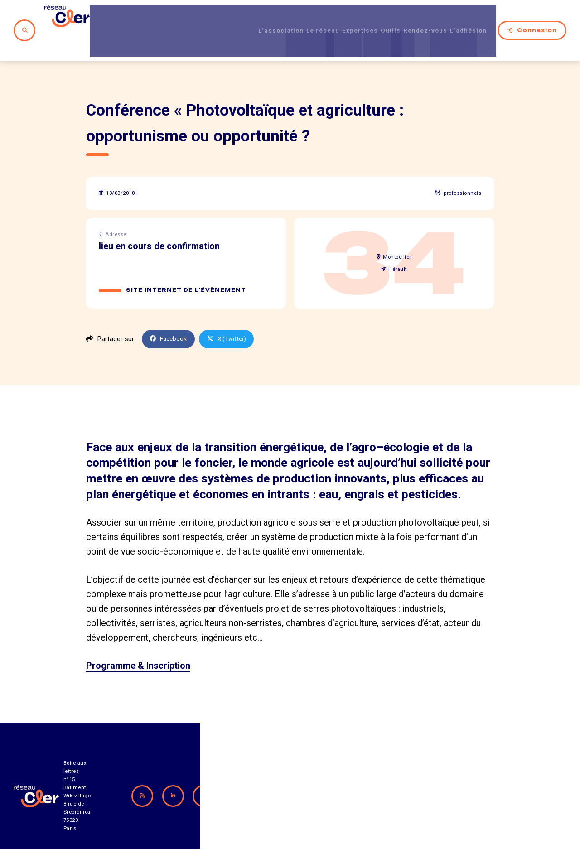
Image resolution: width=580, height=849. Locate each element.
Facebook (170, 313)
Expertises (338, 18)
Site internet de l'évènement (186, 264)
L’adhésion (469, 18)
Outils (375, 18)
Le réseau (292, 18)
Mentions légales (464, 816)
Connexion (532, 17)
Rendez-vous (417, 18)
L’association (242, 18)
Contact (385, 816)
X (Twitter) (232, 313)
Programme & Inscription (138, 640)
